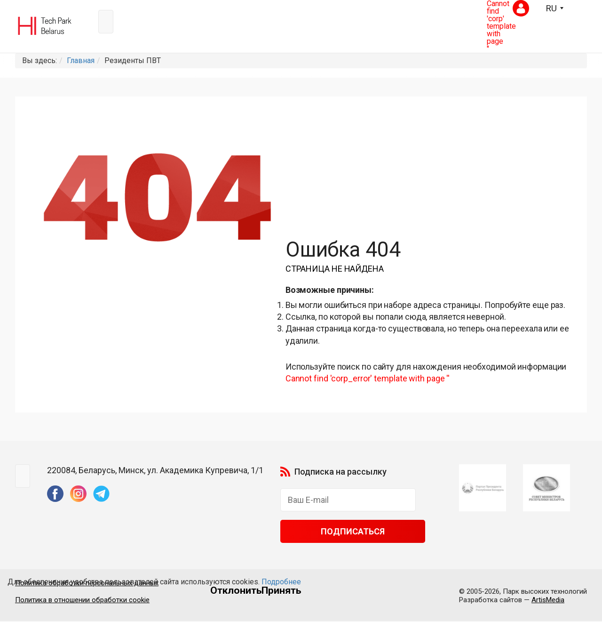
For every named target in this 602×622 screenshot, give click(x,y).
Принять (281, 591)
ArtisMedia (547, 601)
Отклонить (235, 591)
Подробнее (281, 581)
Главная (81, 60)
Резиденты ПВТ (132, 60)
